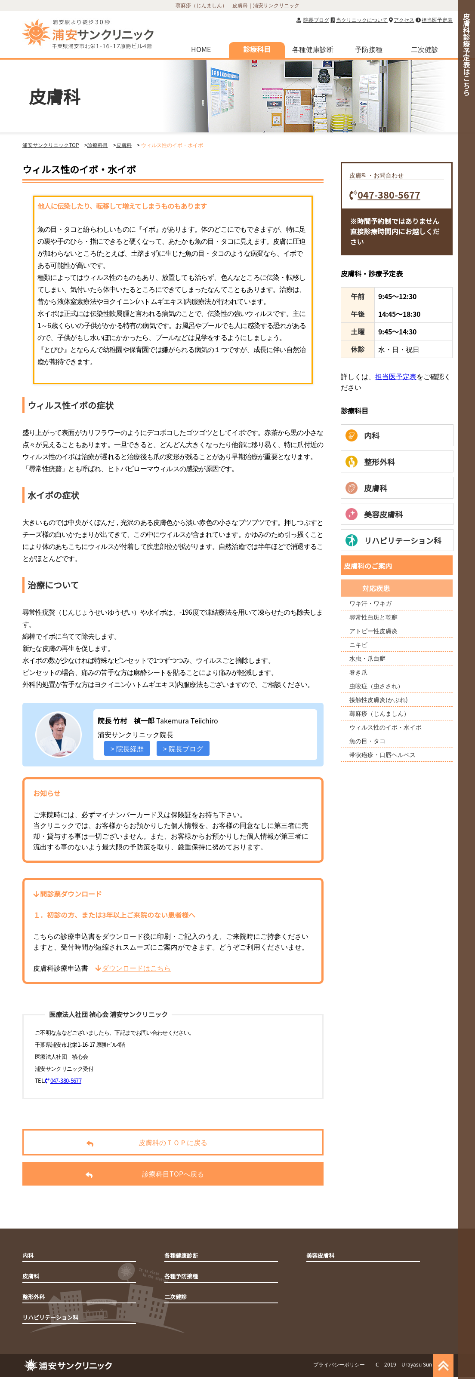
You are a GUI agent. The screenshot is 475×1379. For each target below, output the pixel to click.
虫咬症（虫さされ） (376, 685)
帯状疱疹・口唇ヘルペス (382, 754)
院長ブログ (316, 19)
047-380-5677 (63, 1080)
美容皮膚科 (374, 514)
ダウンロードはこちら (133, 967)
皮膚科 (366, 488)
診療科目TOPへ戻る (125, 1174)
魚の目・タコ (367, 740)
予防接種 (368, 49)
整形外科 (370, 462)
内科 (362, 435)
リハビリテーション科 (393, 540)
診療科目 (257, 49)
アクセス (404, 19)
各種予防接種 (181, 1276)
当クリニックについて (362, 19)
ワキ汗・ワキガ (370, 603)
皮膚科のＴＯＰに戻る (128, 1143)
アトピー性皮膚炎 (373, 630)
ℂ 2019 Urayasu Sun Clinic (411, 1364)
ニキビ (358, 644)
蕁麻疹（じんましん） (379, 713)
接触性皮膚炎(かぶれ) (378, 699)
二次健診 (424, 49)
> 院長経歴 (127, 748)
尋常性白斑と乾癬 (373, 617)
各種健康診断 (312, 49)
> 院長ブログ (183, 748)
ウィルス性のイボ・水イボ (385, 727)
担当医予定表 (437, 19)
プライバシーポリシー (339, 1364)
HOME (201, 49)
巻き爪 (358, 672)
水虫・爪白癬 (367, 658)
